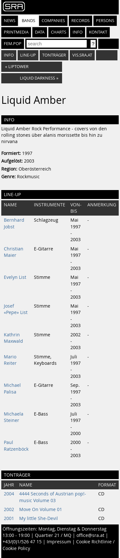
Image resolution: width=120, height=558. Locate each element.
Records (80, 20)
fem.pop (12, 43)
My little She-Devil (38, 518)
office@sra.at (90, 535)
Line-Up (28, 55)
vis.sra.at (82, 55)
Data (39, 32)
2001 (9, 518)
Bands (28, 20)
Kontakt (98, 32)
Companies (53, 20)
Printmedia (16, 32)
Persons (105, 20)
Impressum (59, 542)
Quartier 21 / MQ (53, 535)
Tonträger (54, 55)
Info (78, 32)
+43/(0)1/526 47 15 (22, 542)
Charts (58, 32)
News (9, 20)
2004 (9, 494)
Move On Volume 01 (40, 509)
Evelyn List (15, 277)
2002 (9, 509)
